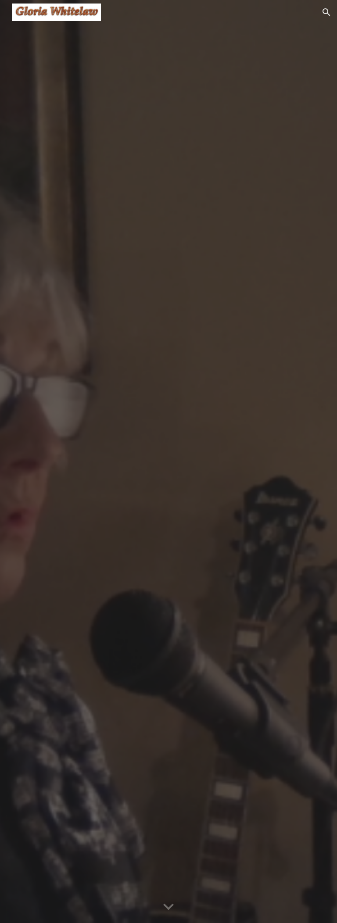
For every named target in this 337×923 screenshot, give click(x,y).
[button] (326, 12)
